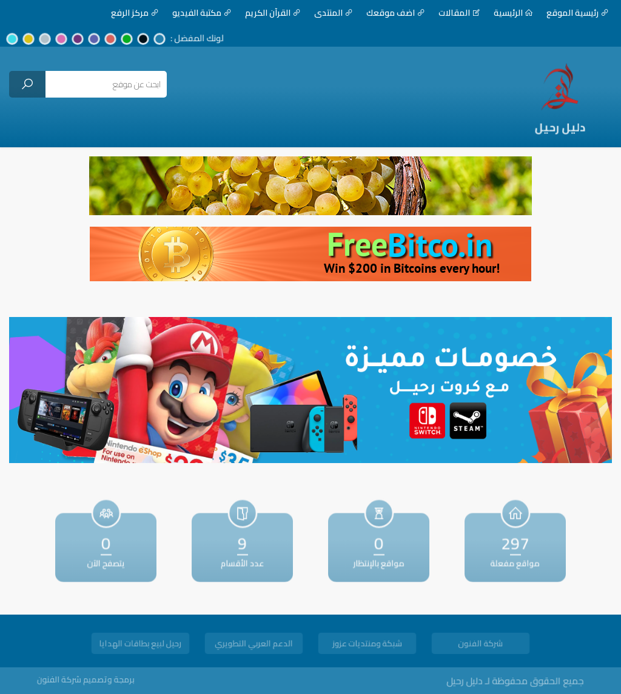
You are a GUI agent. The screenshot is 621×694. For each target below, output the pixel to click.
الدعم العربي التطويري (254, 644)
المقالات (444, 13)
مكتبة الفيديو (187, 13)
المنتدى (319, 13)
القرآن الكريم (258, 13)
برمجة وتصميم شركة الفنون (98, 679)
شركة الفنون (480, 644)
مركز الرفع (120, 13)
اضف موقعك (381, 13)
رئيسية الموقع (563, 13)
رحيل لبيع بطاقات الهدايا (140, 644)
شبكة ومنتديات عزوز (367, 644)
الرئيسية (498, 13)
